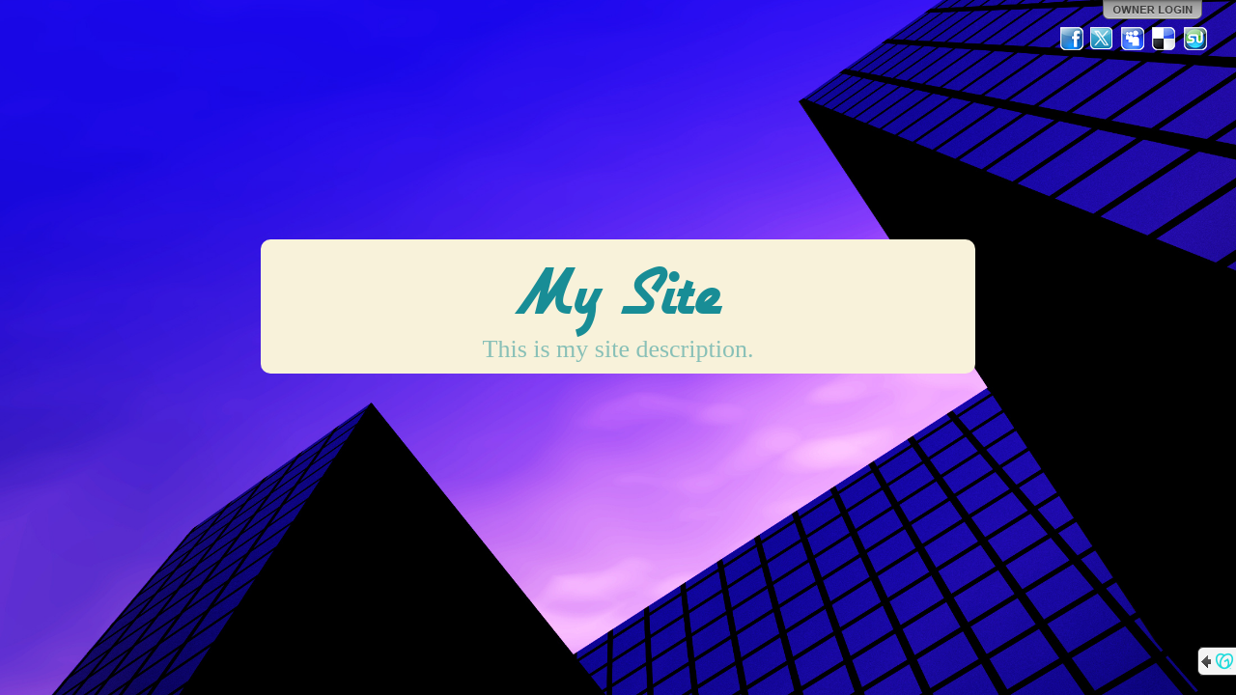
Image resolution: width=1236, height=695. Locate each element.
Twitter (1102, 38)
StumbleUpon (1195, 38)
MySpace (1133, 38)
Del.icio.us (1164, 38)
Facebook (1071, 38)
